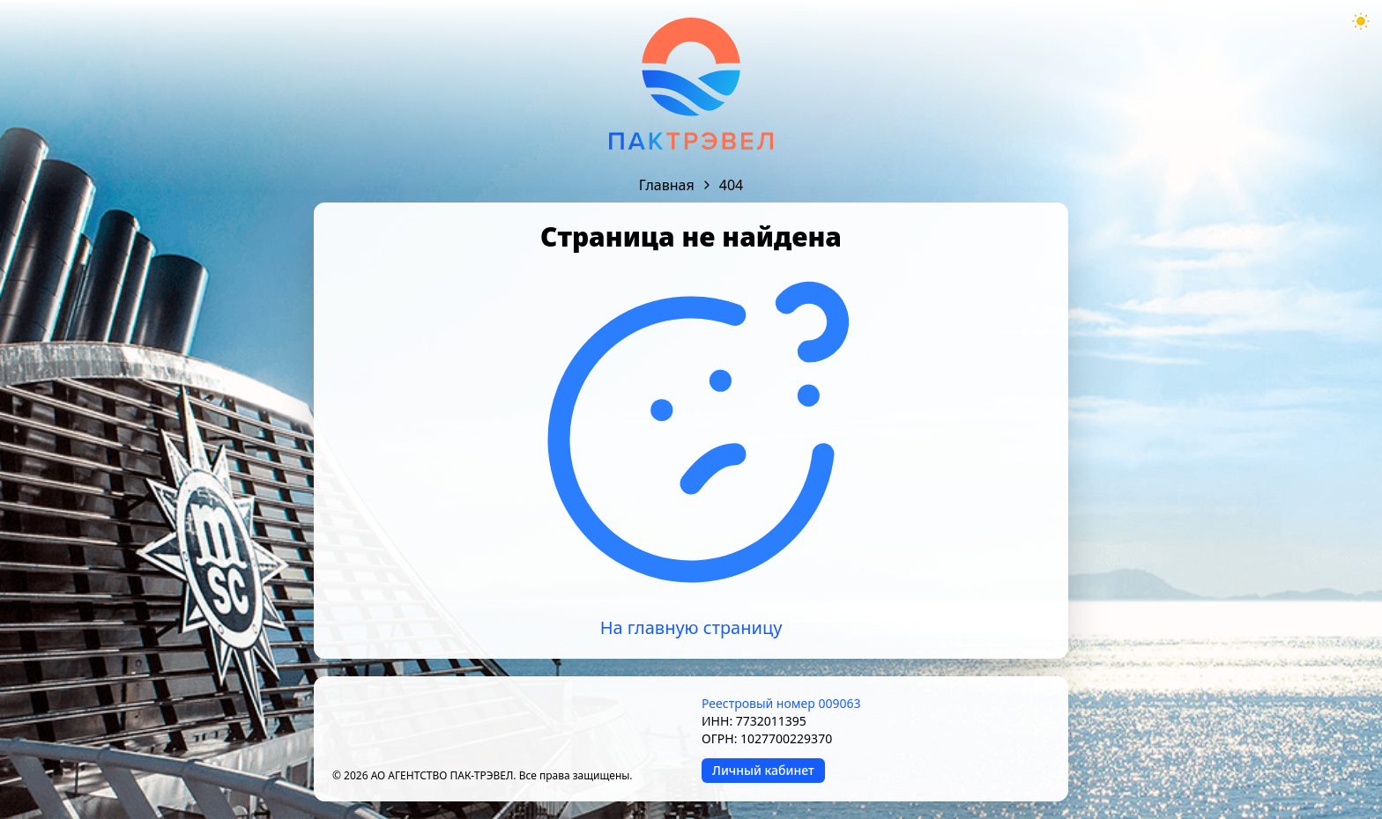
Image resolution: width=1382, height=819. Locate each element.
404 (731, 185)
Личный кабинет (763, 770)
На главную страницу (691, 627)
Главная (667, 185)
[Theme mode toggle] (1360, 21)
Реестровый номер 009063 (781, 703)
